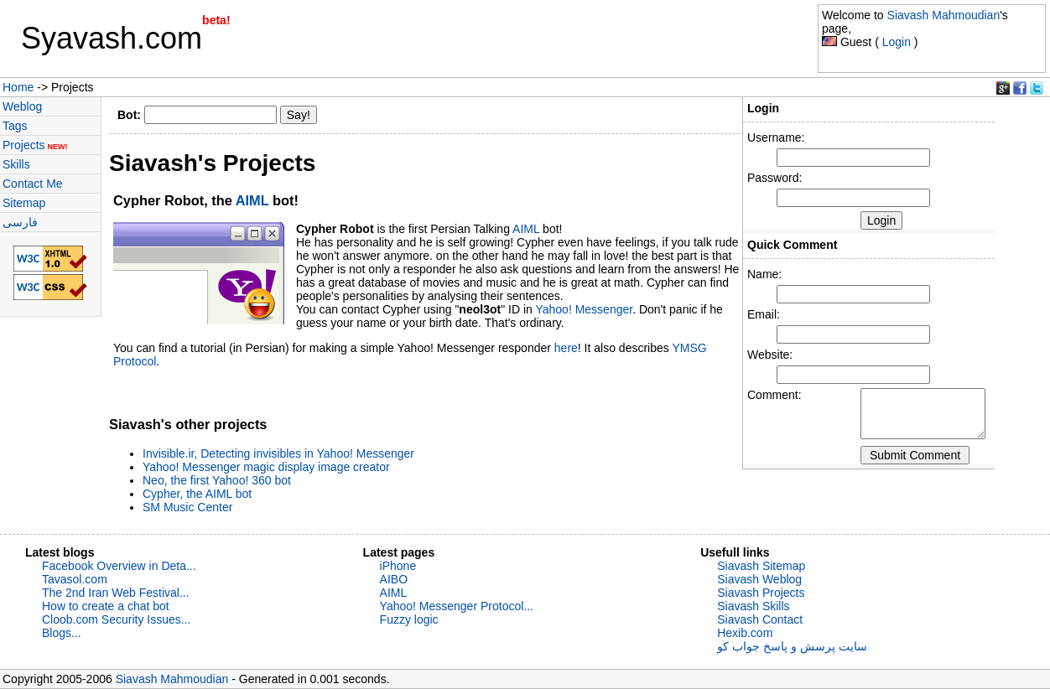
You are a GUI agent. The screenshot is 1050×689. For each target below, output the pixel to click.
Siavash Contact (760, 619)
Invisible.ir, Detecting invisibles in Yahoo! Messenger (278, 453)
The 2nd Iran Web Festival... (116, 592)
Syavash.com (111, 38)
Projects (35, 145)
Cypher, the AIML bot (197, 493)
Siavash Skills (753, 606)
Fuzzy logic (409, 619)
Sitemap (24, 203)
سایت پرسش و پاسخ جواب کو (791, 646)
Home (18, 87)
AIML (252, 200)
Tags (15, 125)
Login (896, 42)
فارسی (20, 222)
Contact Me (33, 183)
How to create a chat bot (105, 606)
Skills (16, 164)
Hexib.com (744, 633)
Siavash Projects (760, 592)
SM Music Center (187, 507)
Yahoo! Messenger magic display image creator (266, 467)
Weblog (22, 106)
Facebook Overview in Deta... (119, 565)
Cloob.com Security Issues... (116, 619)
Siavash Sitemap (761, 565)
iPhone (398, 565)
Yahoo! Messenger (583, 309)
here (566, 348)
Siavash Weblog (759, 579)
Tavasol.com (74, 579)
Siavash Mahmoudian (944, 15)
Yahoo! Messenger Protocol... (456, 606)
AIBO (394, 579)
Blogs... (61, 633)
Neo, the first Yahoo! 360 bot (217, 480)
